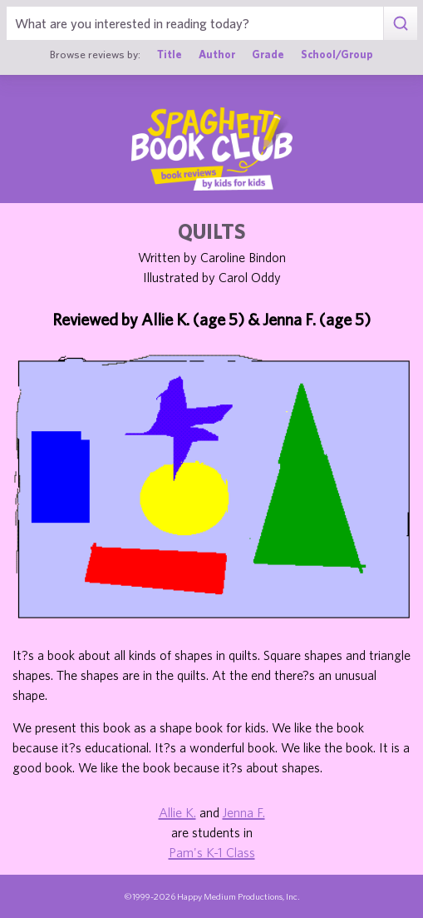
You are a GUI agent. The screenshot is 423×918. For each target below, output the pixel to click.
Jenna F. (244, 812)
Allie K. (177, 812)
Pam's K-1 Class (212, 852)
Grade (268, 54)
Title (169, 54)
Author (217, 54)
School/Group (337, 54)
